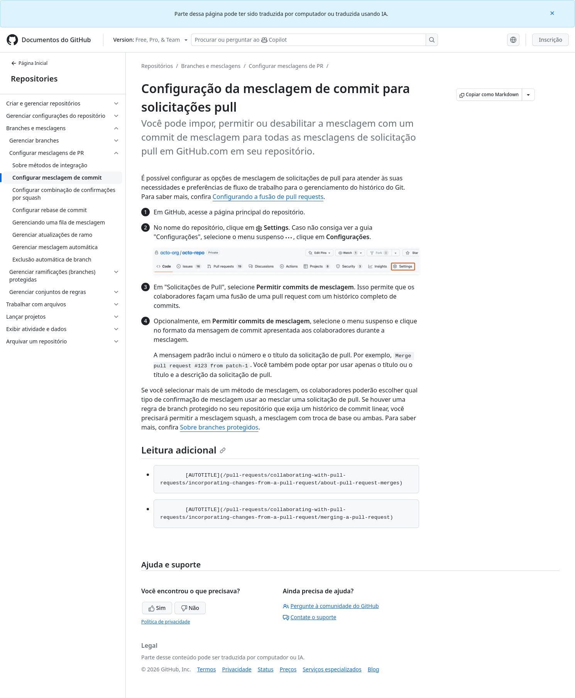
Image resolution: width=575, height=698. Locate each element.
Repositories (34, 78)
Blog (373, 669)
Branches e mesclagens (210, 66)
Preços (288, 669)
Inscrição (550, 39)
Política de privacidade (165, 621)
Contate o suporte (310, 617)
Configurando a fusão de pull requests (268, 196)
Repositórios (157, 66)
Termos (206, 669)
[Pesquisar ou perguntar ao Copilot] (314, 40)
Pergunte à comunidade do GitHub (331, 606)
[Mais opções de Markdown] (528, 94)
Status (266, 669)
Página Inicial (29, 63)
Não (190, 607)
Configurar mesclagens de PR (286, 66)
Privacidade (237, 669)
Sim (157, 607)
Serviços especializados (332, 669)
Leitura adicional (183, 449)
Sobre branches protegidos (219, 427)
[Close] (553, 12)
